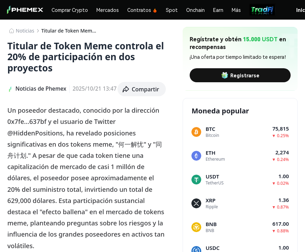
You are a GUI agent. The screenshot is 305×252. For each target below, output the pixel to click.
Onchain (195, 10)
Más (236, 10)
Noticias (25, 30)
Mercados (107, 10)
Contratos (142, 10)
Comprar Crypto (70, 10)
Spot (172, 10)
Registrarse (240, 75)
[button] (141, 89)
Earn (218, 10)
